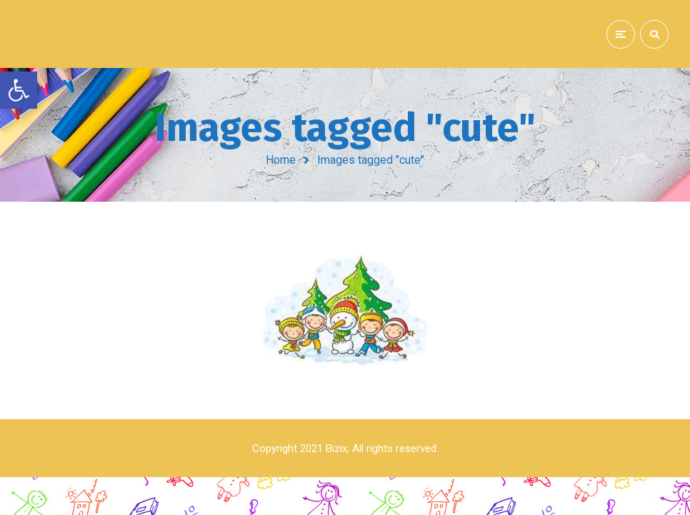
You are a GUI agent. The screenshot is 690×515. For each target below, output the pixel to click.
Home (281, 160)
